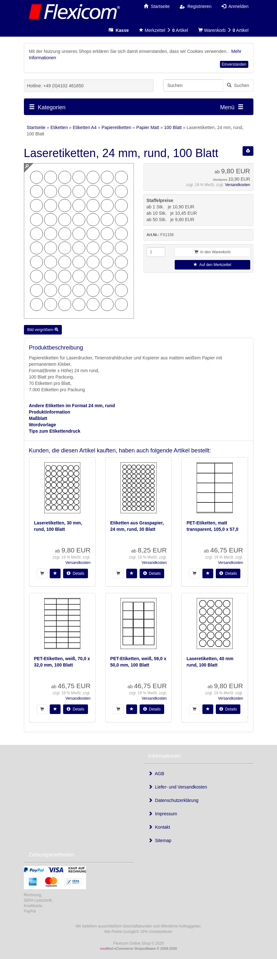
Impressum (162, 813)
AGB (156, 773)
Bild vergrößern (42, 330)
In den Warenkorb (212, 252)
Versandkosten (237, 185)
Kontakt (159, 827)
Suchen (238, 85)
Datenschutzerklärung (173, 800)
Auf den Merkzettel (212, 265)
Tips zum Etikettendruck (55, 431)
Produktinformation (49, 412)
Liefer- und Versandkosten (177, 787)
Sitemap (159, 840)
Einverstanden (234, 64)
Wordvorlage (42, 424)
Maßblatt (38, 418)
